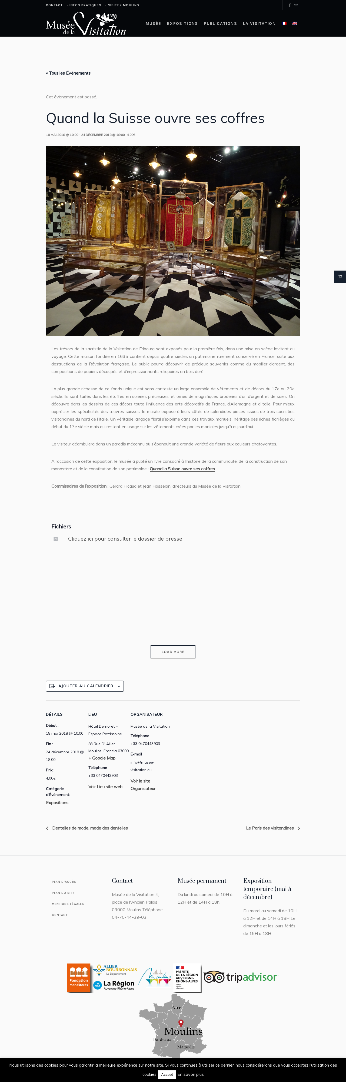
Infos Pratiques (85, 5)
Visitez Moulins (123, 5)
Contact (54, 5)
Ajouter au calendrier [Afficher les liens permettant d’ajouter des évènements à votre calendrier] (85, 686)
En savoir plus (190, 1074)
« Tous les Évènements (68, 73)
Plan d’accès (64, 882)
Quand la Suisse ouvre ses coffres (182, 468)
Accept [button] (167, 1074)
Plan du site (63, 893)
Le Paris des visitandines (270, 828)
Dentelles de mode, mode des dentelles (89, 828)
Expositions (57, 802)
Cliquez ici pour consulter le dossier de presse (125, 538)
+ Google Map (101, 758)
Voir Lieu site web (105, 786)
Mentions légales (68, 904)
